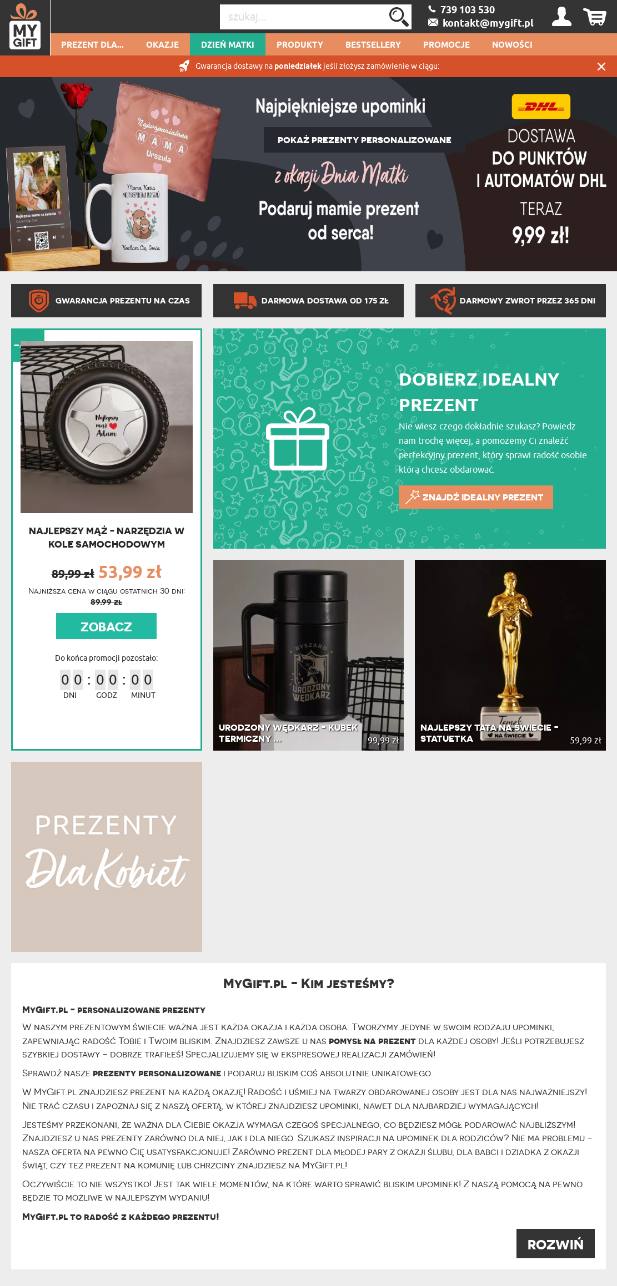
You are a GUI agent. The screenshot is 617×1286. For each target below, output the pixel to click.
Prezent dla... (92, 45)
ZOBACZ (106, 627)
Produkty (300, 45)
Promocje (446, 45)
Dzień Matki (227, 45)
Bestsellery (373, 45)
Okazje (162, 45)
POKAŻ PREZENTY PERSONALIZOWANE (365, 139)
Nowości (512, 45)
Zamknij (601, 66)
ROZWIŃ (556, 1245)
